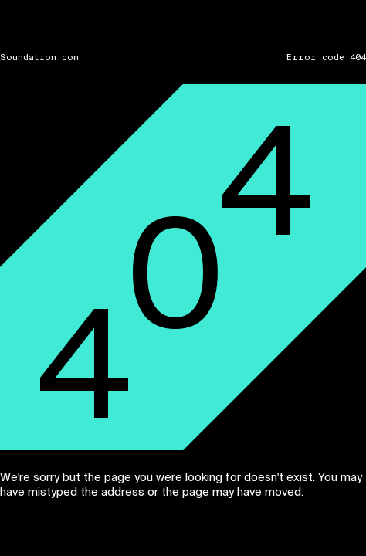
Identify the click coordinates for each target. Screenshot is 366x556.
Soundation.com (39, 57)
